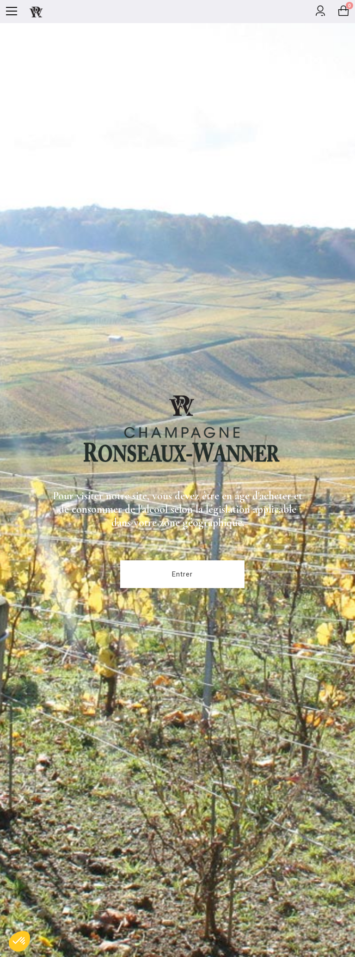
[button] (19, 941)
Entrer (182, 574)
